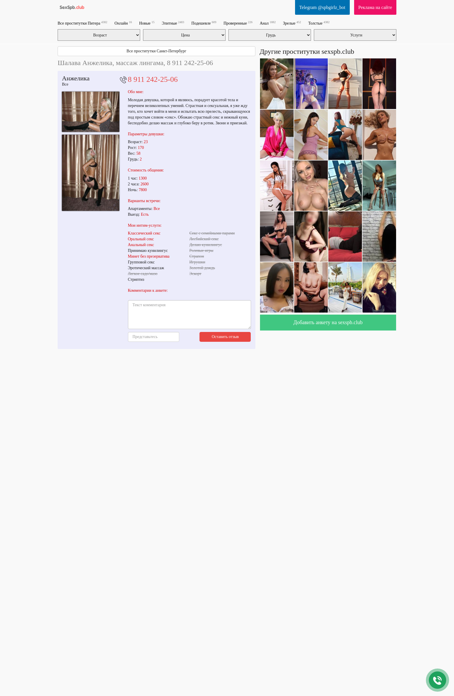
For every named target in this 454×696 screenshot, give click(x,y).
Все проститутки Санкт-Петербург (156, 51)
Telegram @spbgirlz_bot (322, 7)
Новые (146, 23)
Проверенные (238, 23)
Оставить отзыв (225, 337)
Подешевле (203, 23)
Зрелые (292, 23)
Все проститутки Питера (82, 23)
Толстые (318, 23)
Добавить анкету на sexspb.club (328, 322)
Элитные (173, 23)
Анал (268, 23)
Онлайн (123, 23)
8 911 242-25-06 (153, 79)
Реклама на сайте (375, 7)
